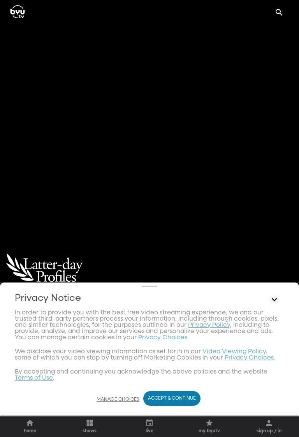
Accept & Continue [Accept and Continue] (172, 413)
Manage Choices (118, 414)
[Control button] (274, 394)
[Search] (279, 12)
